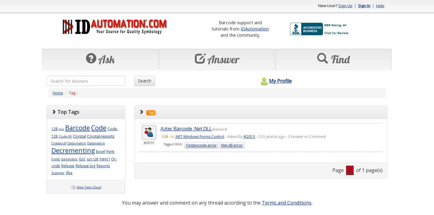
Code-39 (65, 136)
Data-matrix (77, 143)
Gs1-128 (92, 159)
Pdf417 (105, 159)
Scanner (58, 173)
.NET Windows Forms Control (199, 136)
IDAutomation (255, 29)
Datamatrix (96, 143)
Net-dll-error (232, 145)
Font (110, 151)
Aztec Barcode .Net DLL (186, 128)
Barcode (77, 127)
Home (58, 93)
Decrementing (73, 150)
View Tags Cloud (89, 187)
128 (54, 128)
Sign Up (345, 5)
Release (67, 165)
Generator (69, 159)
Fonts (55, 159)
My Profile (275, 81)
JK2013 (249, 136)
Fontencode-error (201, 145)
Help (380, 5)
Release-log (85, 165)
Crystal (79, 136)
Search (144, 81)
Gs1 (82, 159)
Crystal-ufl (58, 143)
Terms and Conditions (286, 202)
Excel (100, 151)
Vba (69, 172)
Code (98, 127)
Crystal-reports (100, 136)
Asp (61, 129)
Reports (103, 165)
